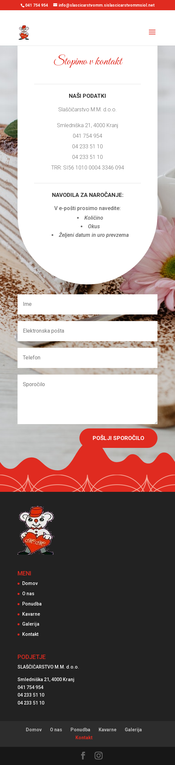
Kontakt (30, 634)
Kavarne (31, 614)
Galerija (30, 624)
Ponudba (32, 603)
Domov (30, 583)
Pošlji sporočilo (118, 438)
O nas (28, 593)
